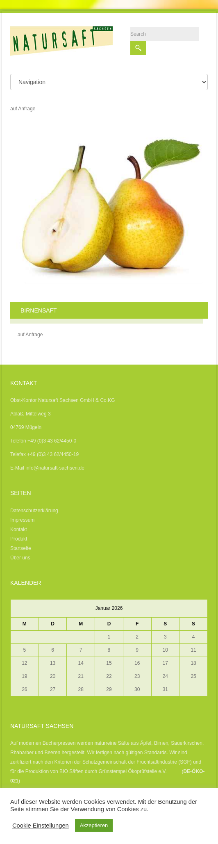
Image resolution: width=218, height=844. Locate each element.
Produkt (18, 539)
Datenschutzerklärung (34, 510)
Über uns (20, 558)
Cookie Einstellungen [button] (40, 825)
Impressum (22, 520)
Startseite (20, 548)
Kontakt (18, 529)
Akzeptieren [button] (94, 825)
